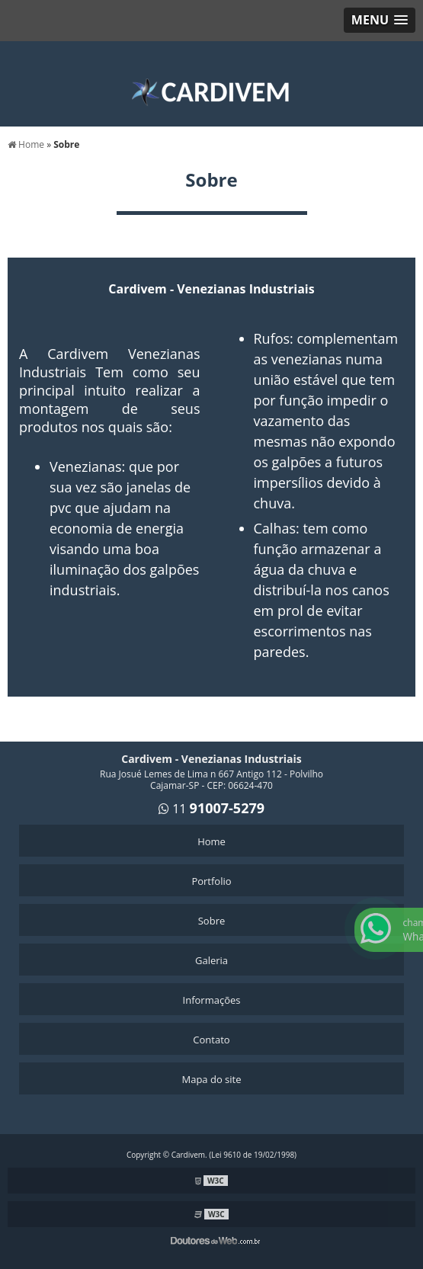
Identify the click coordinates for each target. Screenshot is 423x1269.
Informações (212, 1000)
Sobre (212, 921)
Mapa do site (211, 1079)
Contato (211, 1039)
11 (218, 808)
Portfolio (211, 881)
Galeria (211, 960)
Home (211, 841)
